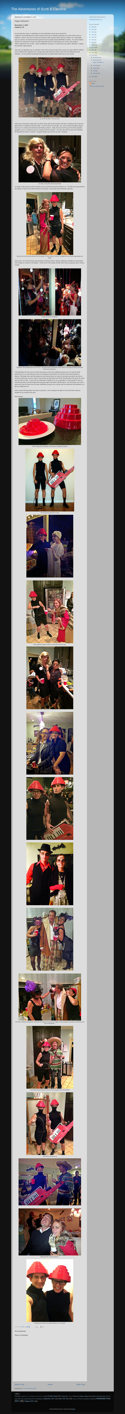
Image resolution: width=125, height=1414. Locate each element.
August (95, 68)
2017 (93, 47)
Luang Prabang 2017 (29, 1398)
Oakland (74, 1398)
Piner (80, 1398)
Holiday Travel (95, 1396)
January (95, 73)
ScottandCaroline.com (95, 19)
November (96, 60)
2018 (93, 45)
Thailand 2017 (29, 1401)
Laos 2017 (18, 1398)
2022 (93, 34)
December (96, 57)
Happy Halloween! (98, 62)
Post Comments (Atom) (29, 1388)
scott (92, 83)
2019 (93, 42)
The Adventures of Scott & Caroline (38, 9)
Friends (75, 1396)
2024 (93, 29)
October (95, 65)
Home (50, 1384)
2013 (93, 76)
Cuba (45, 1396)
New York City (64, 1398)
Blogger (73, 1409)
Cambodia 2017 (24, 1396)
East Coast (53, 1396)
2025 (93, 27)
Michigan (39, 1398)
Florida (69, 1396)
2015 (93, 52)
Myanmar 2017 (49, 1398)
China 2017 (39, 1396)
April (94, 70)
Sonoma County (89, 1398)
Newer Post (19, 1384)
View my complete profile (96, 86)
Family (63, 1396)
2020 (93, 39)
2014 (93, 55)
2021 (93, 37)
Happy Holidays (84, 1396)
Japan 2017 (105, 1396)
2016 (93, 50)
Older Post (80, 1384)
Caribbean (32, 1396)
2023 (93, 32)
